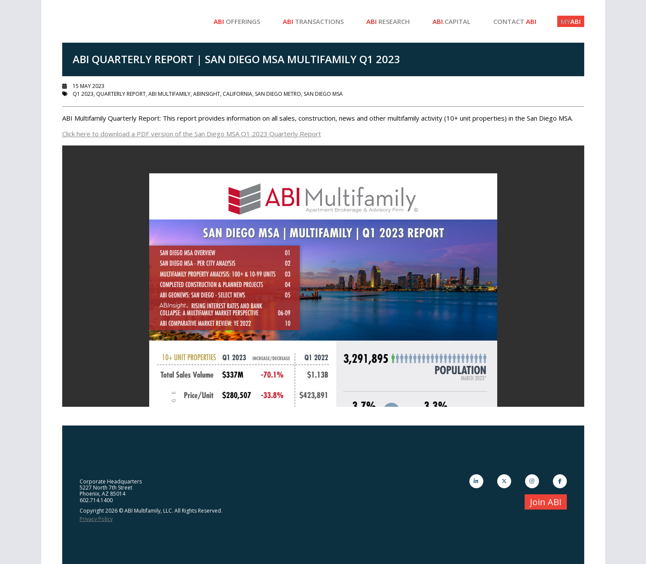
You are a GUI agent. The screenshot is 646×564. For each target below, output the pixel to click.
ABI (571, 21)
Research (388, 21)
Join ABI (546, 502)
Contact (514, 21)
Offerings (237, 21)
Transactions (313, 21)
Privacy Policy (96, 519)
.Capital (451, 21)
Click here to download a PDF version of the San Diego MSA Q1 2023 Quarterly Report (191, 133)
